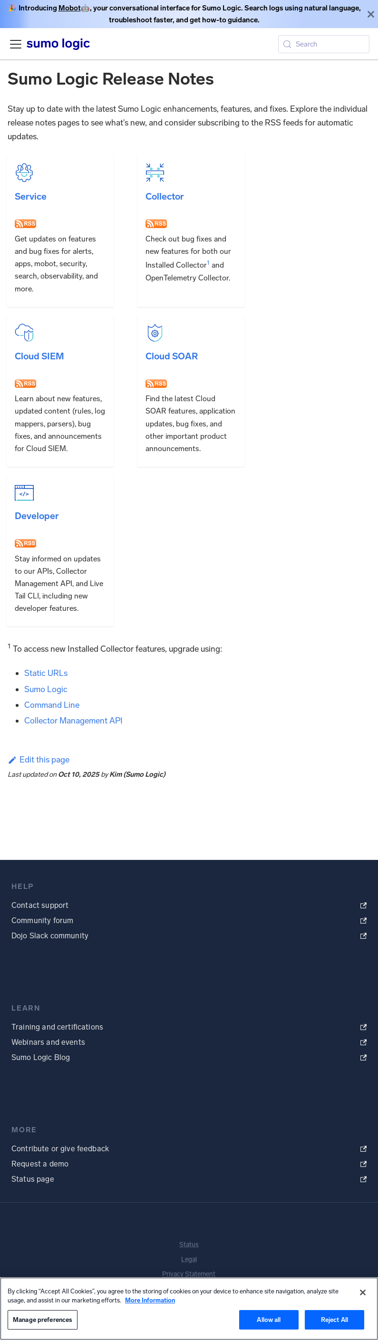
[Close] (371, 14)
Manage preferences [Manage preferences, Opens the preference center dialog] (42, 1319)
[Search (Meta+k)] (323, 44)
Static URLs (46, 673)
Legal (189, 1259)
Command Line (51, 705)
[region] (189, 1308)
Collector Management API (73, 720)
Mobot (69, 8)
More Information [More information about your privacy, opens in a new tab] (150, 1300)
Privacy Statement (188, 1274)
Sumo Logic (46, 689)
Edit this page (38, 759)
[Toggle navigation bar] (16, 44)
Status (189, 1245)
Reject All (334, 1319)
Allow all (269, 1319)
